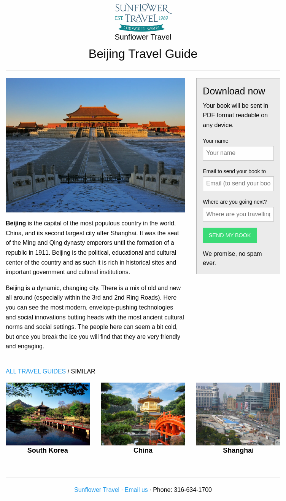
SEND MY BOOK (230, 235)
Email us (136, 490)
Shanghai (238, 450)
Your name (215, 141)
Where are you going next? (235, 202)
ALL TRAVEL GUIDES (36, 371)
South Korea (47, 450)
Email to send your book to (234, 171)
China (143, 450)
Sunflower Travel (96, 490)
